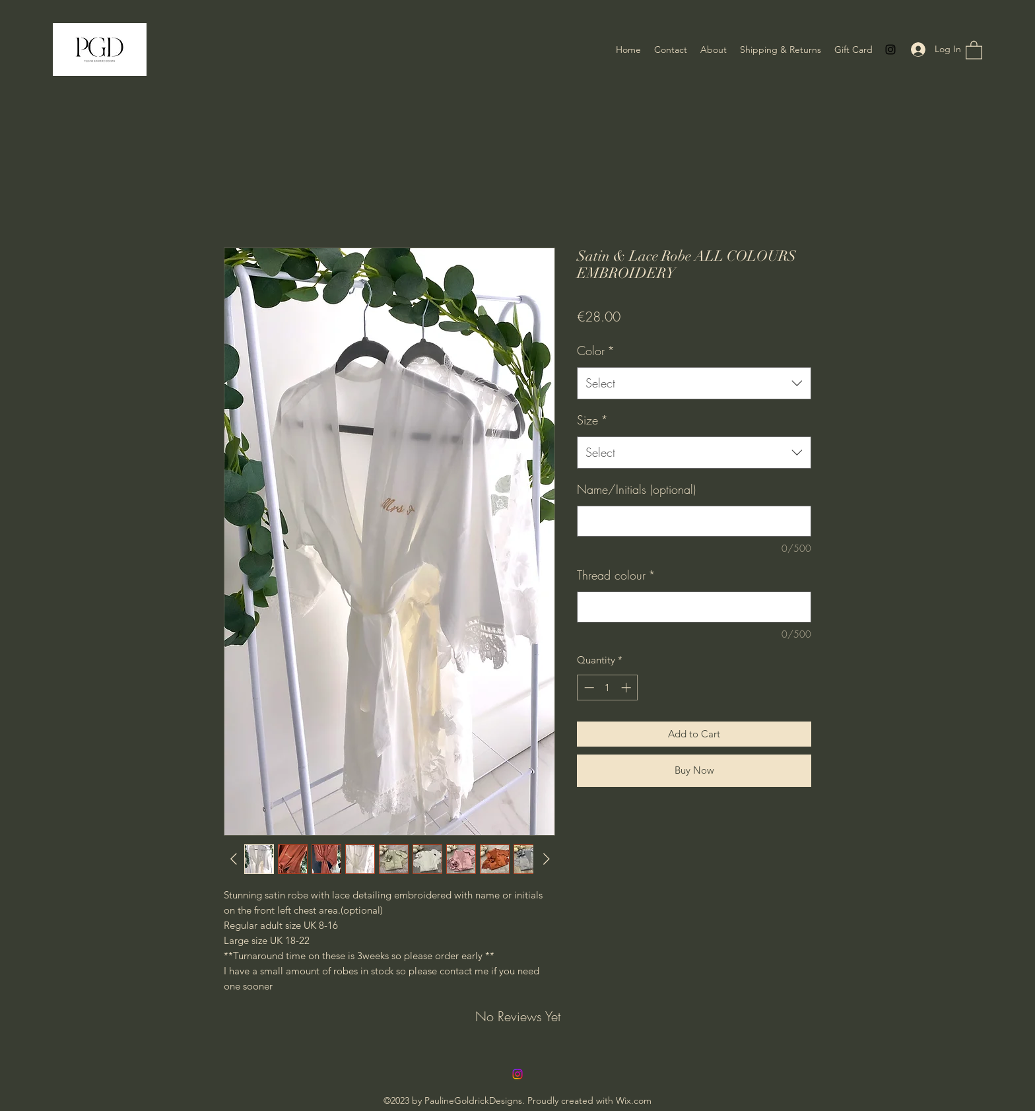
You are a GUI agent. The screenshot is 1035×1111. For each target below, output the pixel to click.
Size (592, 420)
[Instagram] (890, 49)
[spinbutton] (607, 687)
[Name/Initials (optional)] (694, 521)
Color (596, 350)
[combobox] (694, 383)
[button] (974, 49)
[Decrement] (588, 687)
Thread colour (616, 575)
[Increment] (627, 687)
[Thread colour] (694, 607)
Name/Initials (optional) (636, 489)
